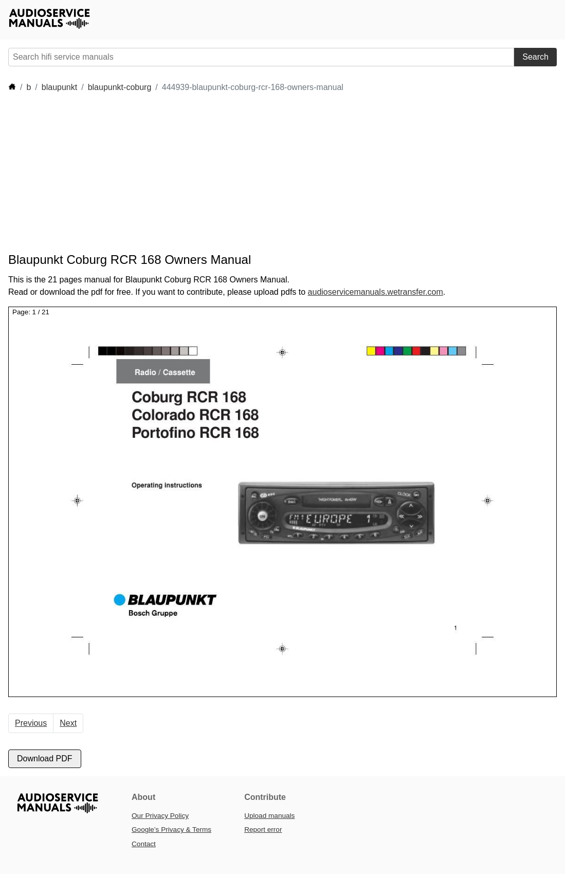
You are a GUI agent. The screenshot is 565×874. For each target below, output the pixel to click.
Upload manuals (269, 815)
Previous (31, 723)
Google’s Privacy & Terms (171, 829)
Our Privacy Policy (160, 815)
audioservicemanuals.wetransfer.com (375, 292)
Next (68, 723)
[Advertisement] (195, 173)
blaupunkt (59, 87)
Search (535, 56)
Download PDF (44, 758)
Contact (144, 844)
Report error (263, 829)
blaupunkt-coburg (120, 87)
